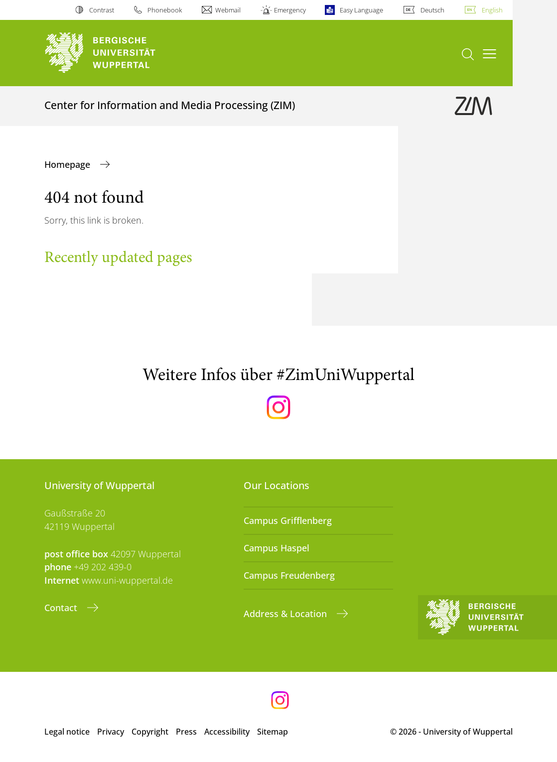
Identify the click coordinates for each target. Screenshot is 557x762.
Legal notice (67, 731)
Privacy (110, 731)
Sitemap (272, 731)
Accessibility (227, 731)
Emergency (290, 9)
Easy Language (361, 9)
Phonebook (164, 9)
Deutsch (432, 9)
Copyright (150, 731)
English (492, 9)
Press (186, 731)
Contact (62, 608)
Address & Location (286, 614)
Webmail (228, 9)
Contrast (101, 9)
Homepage (68, 164)
